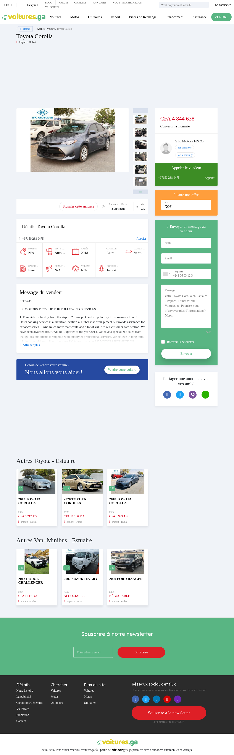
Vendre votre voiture (122, 369)
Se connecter (223, 5)
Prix (166, 202)
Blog (48, 2)
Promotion (22, 715)
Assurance (199, 17)
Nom (168, 242)
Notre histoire (24, 690)
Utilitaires (95, 17)
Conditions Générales (29, 702)
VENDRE (221, 17)
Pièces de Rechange (143, 17)
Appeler (141, 238)
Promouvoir (38, 206)
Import (115, 17)
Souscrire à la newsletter (169, 712)
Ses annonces (184, 147)
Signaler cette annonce (78, 206)
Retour (25, 28)
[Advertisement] (67, 78)
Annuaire (100, 2)
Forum (63, 2)
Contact (80, 2)
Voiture (51, 28)
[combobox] (166, 274)
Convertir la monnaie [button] (175, 126)
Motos (74, 17)
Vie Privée (22, 708)
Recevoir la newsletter (180, 342)
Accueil (41, 28)
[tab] (186, 126)
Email (168, 258)
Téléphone (178, 271)
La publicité (23, 696)
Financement (174, 17)
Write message (185, 155)
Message (170, 290)
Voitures (55, 17)
